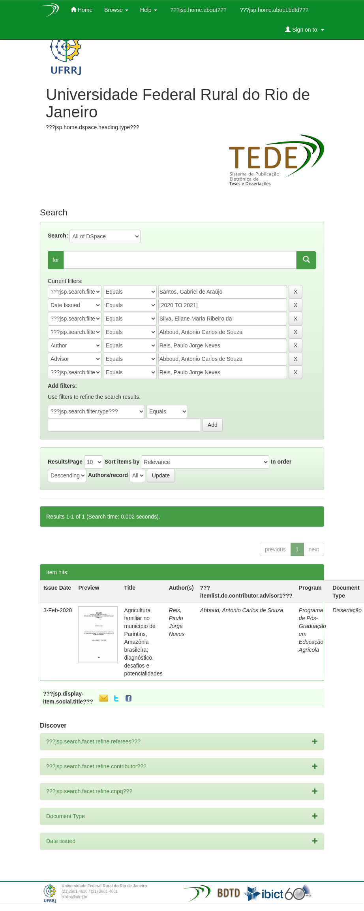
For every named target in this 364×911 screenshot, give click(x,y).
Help (148, 10)
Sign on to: (304, 29)
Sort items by (122, 461)
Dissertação (347, 610)
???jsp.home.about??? (198, 10)
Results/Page (65, 461)
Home (81, 9)
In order (281, 461)
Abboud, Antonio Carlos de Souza (241, 610)
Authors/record (108, 475)
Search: (58, 235)
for (56, 260)
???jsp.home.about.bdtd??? (273, 10)
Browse (116, 10)
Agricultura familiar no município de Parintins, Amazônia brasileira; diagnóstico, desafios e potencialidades (143, 642)
